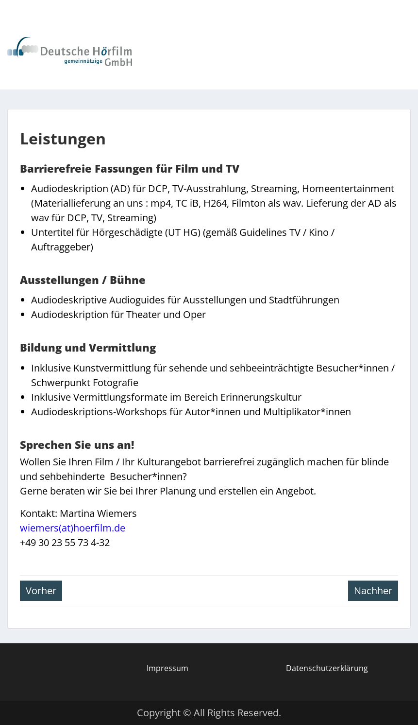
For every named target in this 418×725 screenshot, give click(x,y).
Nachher (373, 590)
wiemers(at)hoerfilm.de (72, 527)
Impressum (167, 668)
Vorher (41, 590)
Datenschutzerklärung (327, 668)
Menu (17, 30)
